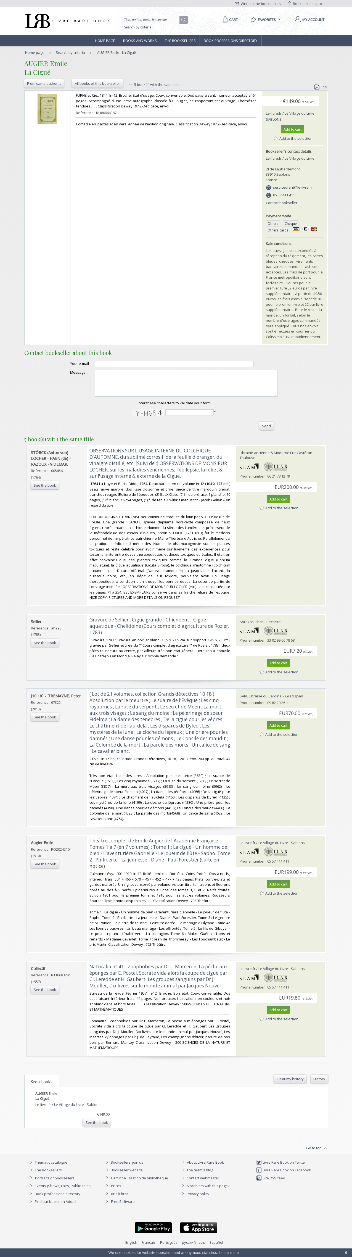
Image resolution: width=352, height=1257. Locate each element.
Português (169, 1247)
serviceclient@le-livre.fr (292, 187)
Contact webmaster (199, 1183)
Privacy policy (194, 1198)
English (131, 1247)
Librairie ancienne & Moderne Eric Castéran (276, 457)
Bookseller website (123, 1175)
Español (216, 1247)
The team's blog (196, 1175)
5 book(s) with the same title (154, 84)
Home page (105, 40)
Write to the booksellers (258, 3)
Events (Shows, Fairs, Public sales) (59, 1190)
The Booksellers (180, 40)
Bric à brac (119, 1198)
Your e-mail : (69, 363)
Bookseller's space (306, 3)
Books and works (140, 40)
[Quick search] (152, 20)
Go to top (317, 1153)
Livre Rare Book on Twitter (281, 1167)
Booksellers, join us (123, 1167)
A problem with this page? (204, 1190)
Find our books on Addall (52, 1206)
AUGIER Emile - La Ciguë (116, 52)
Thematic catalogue (47, 1167)
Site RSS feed (270, 1183)
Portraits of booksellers (55, 1182)
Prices (116, 1190)
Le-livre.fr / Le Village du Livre (290, 113)
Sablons (274, 119)
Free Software (123, 1206)
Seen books (41, 1086)
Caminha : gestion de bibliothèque (139, 1182)
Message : (67, 372)
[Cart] (229, 19)
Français (149, 1247)
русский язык (193, 1247)
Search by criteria (137, 27)
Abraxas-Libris (252, 626)
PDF (321, 87)
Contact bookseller (281, 202)
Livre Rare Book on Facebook (283, 1175)
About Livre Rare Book (205, 1167)
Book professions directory (230, 40)
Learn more (229, 1252)
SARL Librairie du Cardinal (261, 701)
